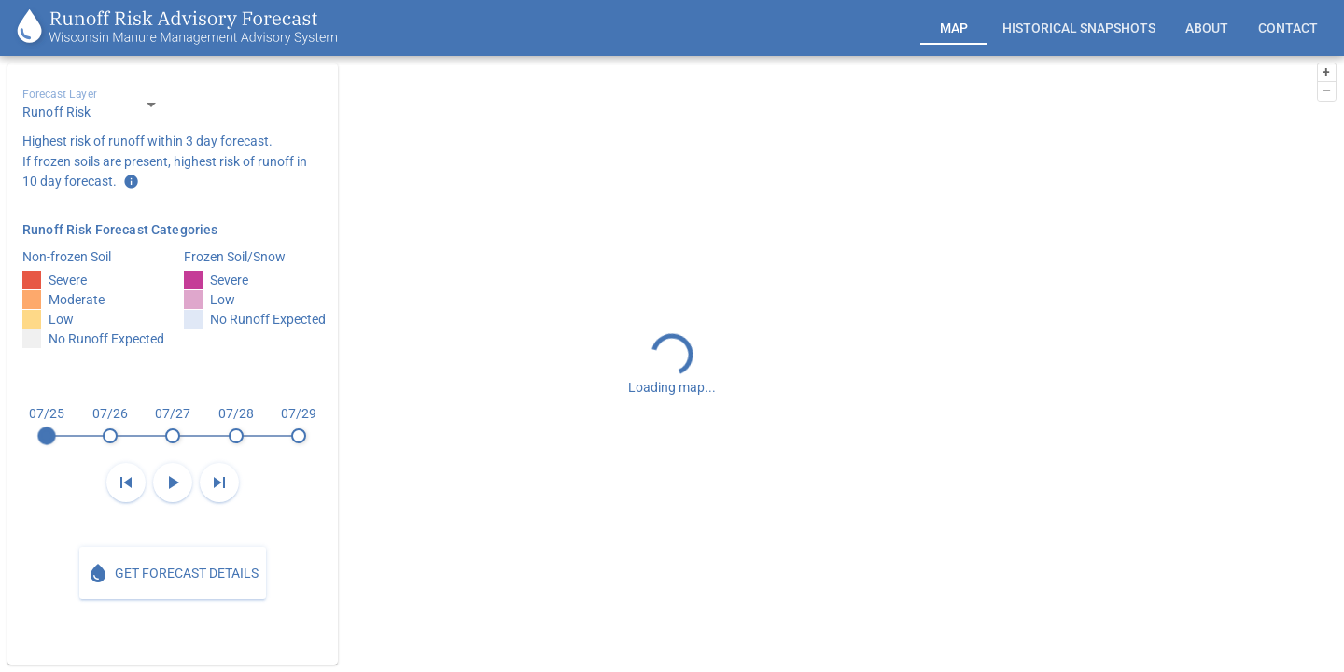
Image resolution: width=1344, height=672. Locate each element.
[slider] (173, 424)
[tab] (953, 28)
